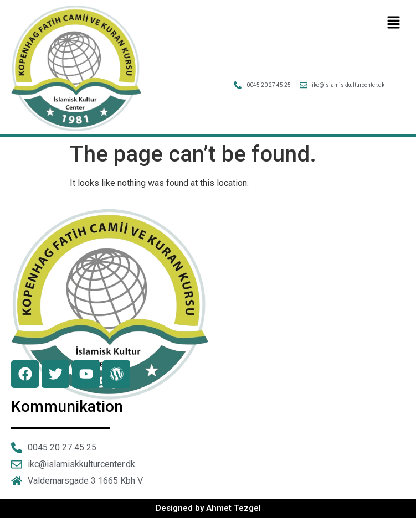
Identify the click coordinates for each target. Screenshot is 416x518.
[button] (394, 23)
